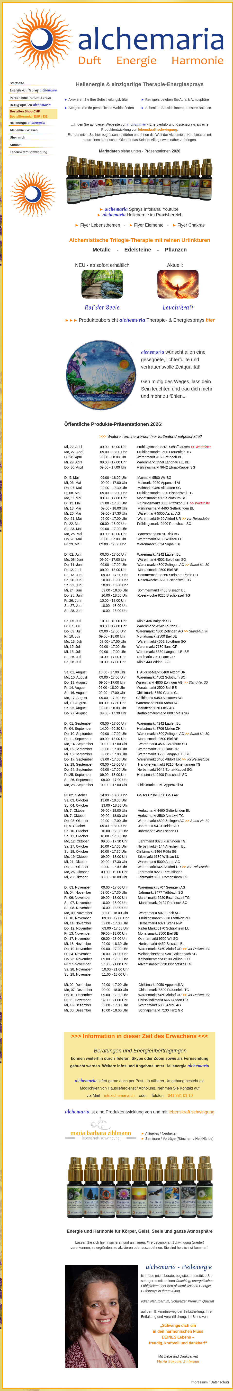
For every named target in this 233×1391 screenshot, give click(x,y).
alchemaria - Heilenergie (179, 1267)
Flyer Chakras (191, 225)
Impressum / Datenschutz (210, 1382)
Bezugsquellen (31, 105)
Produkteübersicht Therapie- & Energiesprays (142, 320)
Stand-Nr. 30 (199, 565)
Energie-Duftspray (24, 90)
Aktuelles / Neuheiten (161, 1133)
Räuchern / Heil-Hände (195, 1139)
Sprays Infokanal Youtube (154, 209)
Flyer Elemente (148, 225)
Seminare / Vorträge (160, 1139)
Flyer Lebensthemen (100, 225)
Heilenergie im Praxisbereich (140, 214)
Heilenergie (19, 123)
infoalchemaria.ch (119, 1095)
